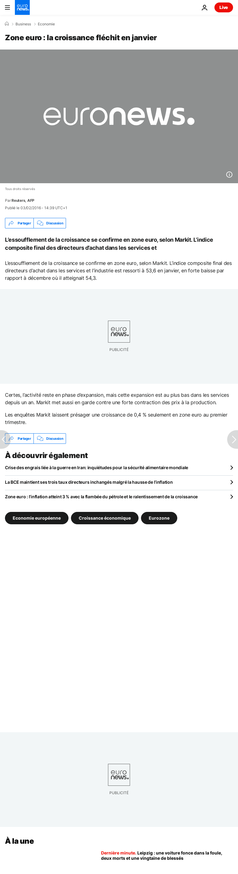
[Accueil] (7, 24)
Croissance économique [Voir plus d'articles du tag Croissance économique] (105, 518)
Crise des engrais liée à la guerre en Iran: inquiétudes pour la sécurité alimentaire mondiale (96, 467)
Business (23, 24)
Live (223, 7)
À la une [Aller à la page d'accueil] (19, 841)
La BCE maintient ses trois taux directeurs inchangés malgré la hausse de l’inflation (89, 482)
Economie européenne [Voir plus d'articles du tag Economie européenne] (37, 518)
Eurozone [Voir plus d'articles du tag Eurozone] (159, 518)
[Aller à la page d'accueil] (22, 7)
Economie (46, 24)
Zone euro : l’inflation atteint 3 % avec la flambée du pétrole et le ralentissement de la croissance (101, 496)
